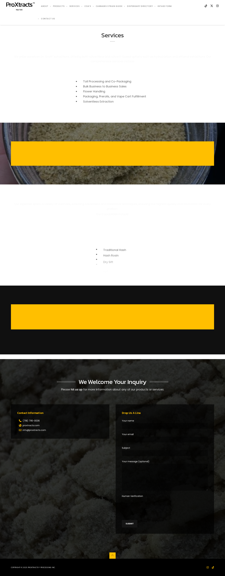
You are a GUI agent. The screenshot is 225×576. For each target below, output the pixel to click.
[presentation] (145, 504)
